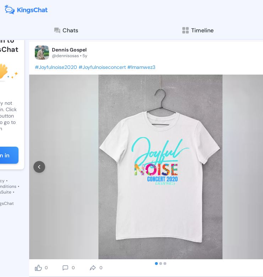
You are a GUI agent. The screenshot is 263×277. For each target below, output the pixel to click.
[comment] (65, 267)
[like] (38, 267)
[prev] (39, 167)
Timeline (197, 30)
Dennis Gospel (69, 50)
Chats (65, 30)
